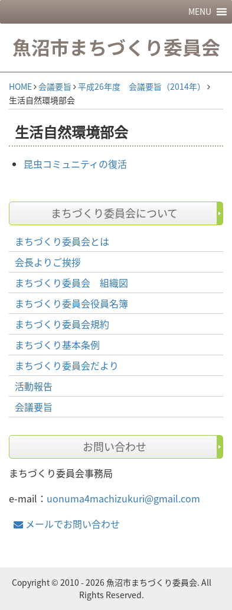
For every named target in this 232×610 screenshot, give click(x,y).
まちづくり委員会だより (67, 365)
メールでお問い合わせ (67, 524)
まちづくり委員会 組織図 (71, 282)
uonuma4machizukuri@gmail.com (123, 498)
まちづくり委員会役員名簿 (71, 303)
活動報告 (34, 386)
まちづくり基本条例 (57, 345)
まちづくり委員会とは (62, 241)
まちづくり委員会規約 (62, 324)
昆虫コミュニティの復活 (75, 164)
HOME (20, 86)
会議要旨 (54, 86)
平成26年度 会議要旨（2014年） (141, 86)
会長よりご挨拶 (48, 262)
